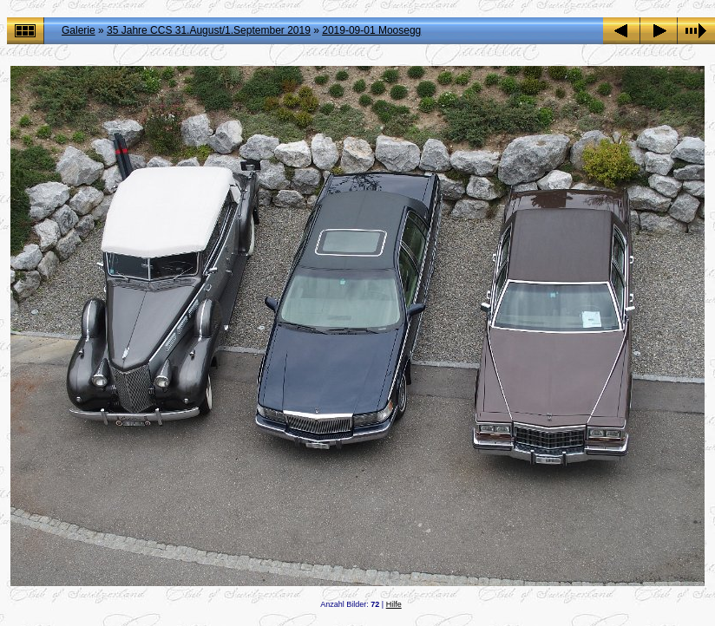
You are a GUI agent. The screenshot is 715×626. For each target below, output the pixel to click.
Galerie (78, 30)
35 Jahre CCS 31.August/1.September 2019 (209, 30)
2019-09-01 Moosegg (371, 30)
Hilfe (394, 604)
